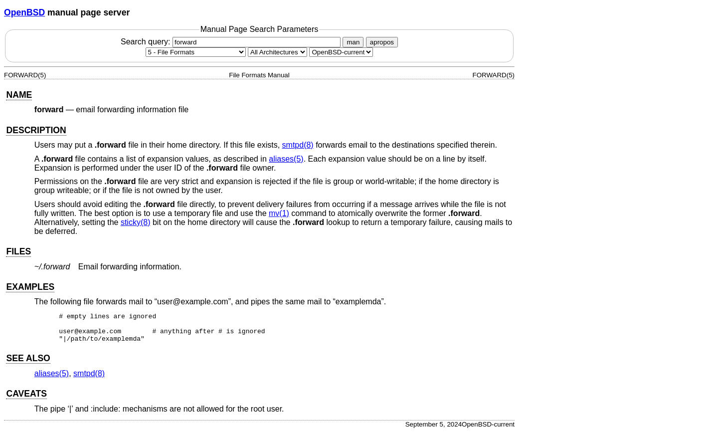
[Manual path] (341, 52)
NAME (19, 95)
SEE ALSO (28, 364)
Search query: (232, 41)
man (353, 42)
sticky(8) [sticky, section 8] (136, 222)
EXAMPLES (30, 287)
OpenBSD (24, 12)
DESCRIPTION (36, 130)
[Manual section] (196, 52)
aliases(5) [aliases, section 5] (286, 159)
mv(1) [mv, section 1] (279, 213)
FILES (18, 251)
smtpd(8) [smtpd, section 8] (298, 145)
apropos (382, 42)
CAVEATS (26, 400)
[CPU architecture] (277, 52)
